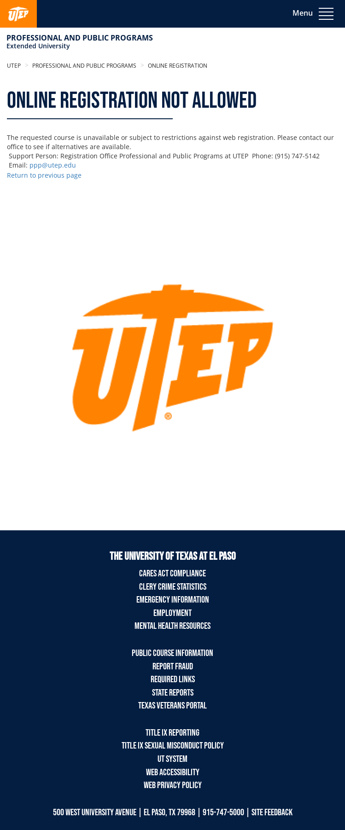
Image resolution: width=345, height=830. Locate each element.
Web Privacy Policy (173, 785)
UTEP (14, 66)
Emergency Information (172, 599)
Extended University (38, 45)
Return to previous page (44, 175)
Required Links (173, 679)
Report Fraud (172, 666)
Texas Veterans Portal (172, 705)
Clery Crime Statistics (172, 586)
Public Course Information (172, 653)
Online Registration (176, 66)
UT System (172, 759)
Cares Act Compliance (172, 573)
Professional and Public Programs (79, 38)
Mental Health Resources (172, 626)
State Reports (172, 692)
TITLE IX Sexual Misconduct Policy (173, 745)
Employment (172, 613)
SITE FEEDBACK (271, 812)
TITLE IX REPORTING (172, 732)
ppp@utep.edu (52, 165)
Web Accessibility (172, 772)
